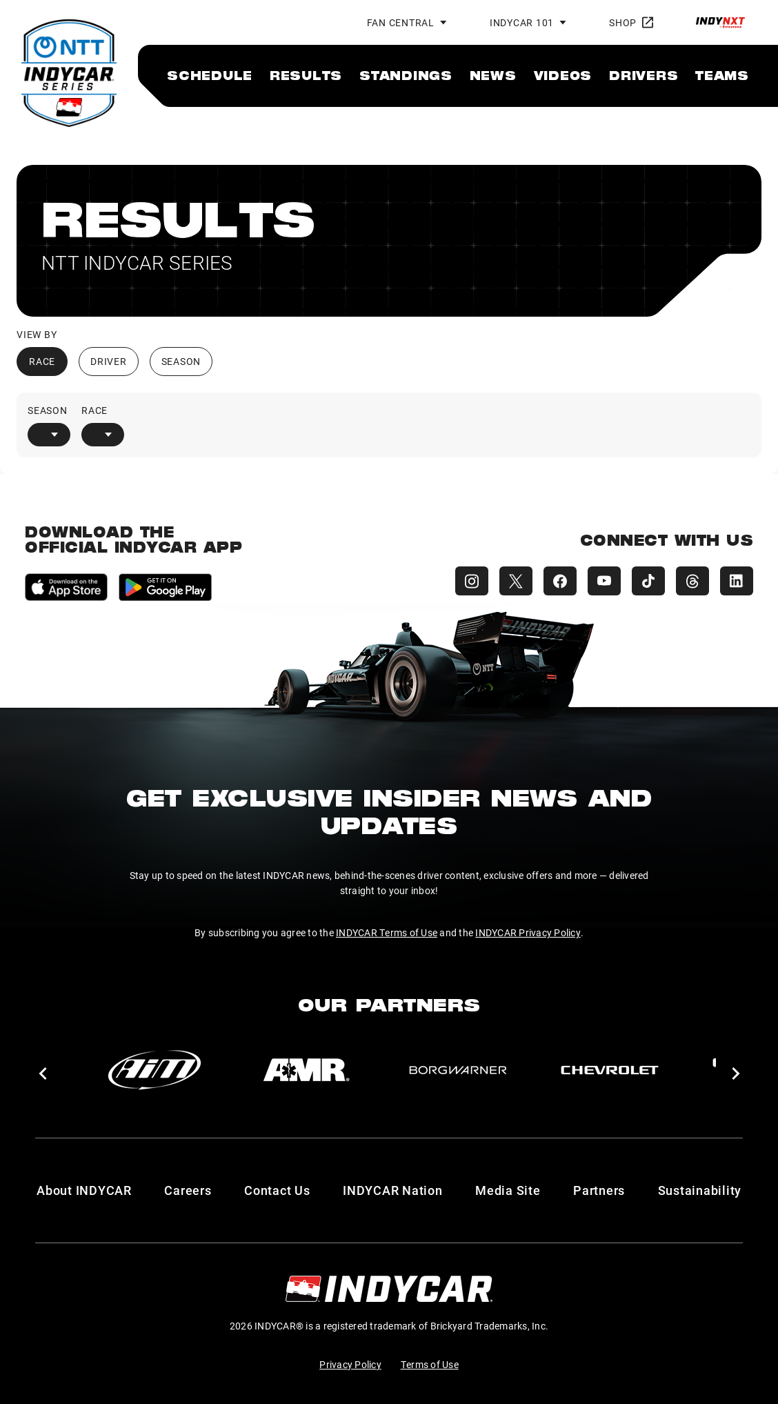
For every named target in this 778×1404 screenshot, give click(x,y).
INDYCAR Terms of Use (386, 932)
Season (181, 361)
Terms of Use (430, 1364)
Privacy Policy (350, 1364)
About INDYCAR (84, 1190)
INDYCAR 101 (522, 22)
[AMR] (306, 1070)
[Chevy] (609, 1070)
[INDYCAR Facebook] (560, 580)
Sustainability (700, 1190)
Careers (187, 1190)
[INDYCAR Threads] (692, 580)
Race (42, 361)
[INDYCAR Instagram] (471, 580)
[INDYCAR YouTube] (604, 580)
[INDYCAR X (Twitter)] (515, 580)
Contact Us (277, 1190)
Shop (631, 22)
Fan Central (401, 22)
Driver (108, 361)
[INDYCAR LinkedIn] (736, 580)
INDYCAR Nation (393, 1190)
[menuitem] (209, 75)
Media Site (508, 1190)
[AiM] (154, 1070)
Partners (599, 1190)
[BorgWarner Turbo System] (458, 1070)
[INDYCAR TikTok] (648, 580)
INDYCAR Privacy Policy (528, 932)
